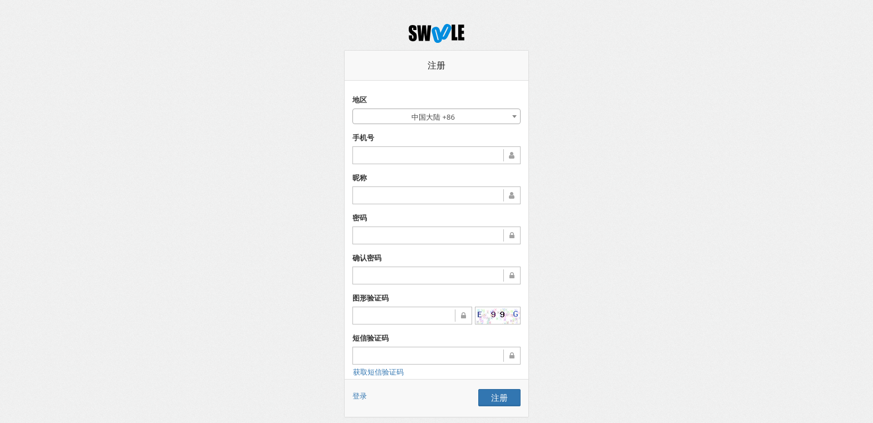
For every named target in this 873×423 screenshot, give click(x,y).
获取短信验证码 (378, 372)
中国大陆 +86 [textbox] (433, 117)
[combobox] (436, 116)
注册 (499, 397)
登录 (359, 396)
